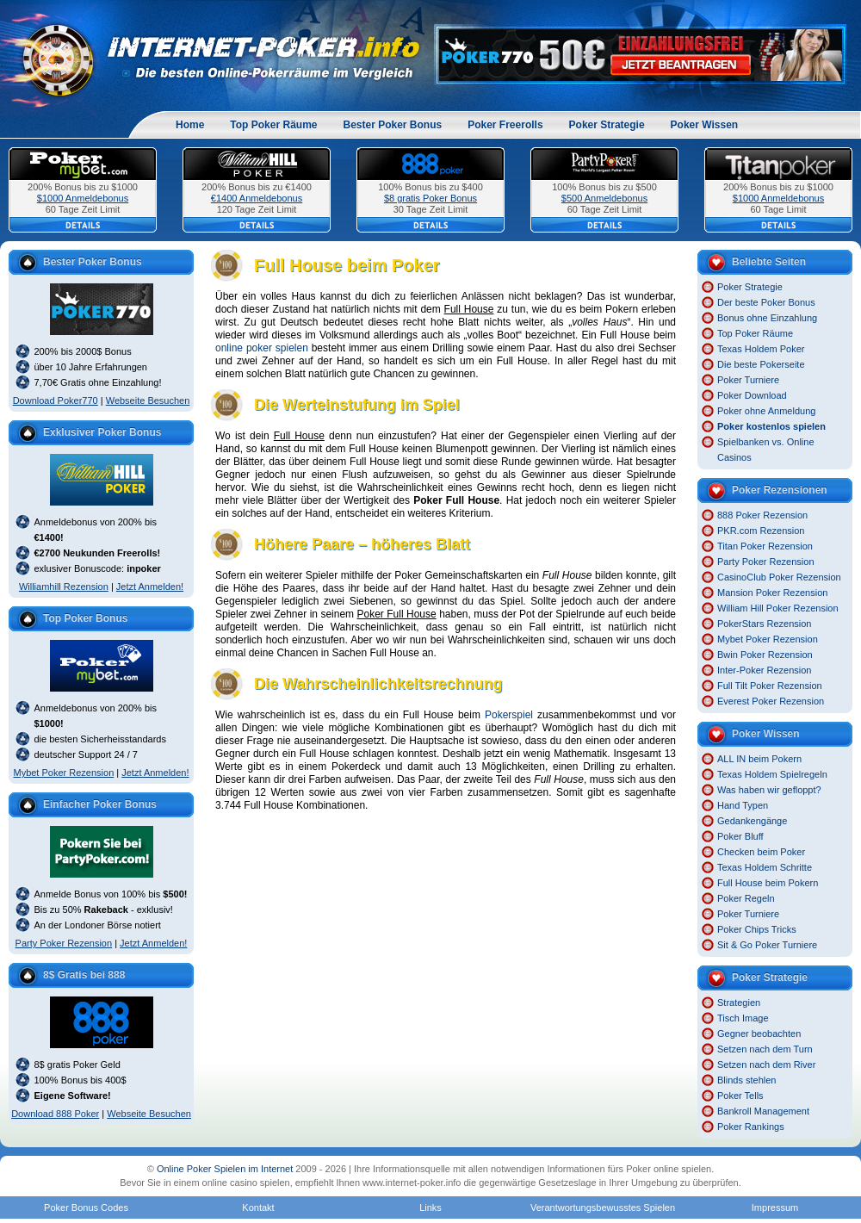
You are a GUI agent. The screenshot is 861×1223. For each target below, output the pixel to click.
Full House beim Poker (347, 265)
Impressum (775, 1207)
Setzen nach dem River (766, 1064)
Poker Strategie (607, 125)
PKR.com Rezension (761, 530)
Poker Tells (740, 1095)
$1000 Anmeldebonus (82, 198)
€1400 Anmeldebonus (256, 198)
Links (430, 1207)
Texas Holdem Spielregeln (772, 774)
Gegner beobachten (759, 1033)
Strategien (738, 1002)
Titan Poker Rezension (765, 546)
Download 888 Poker (55, 1113)
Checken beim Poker (761, 852)
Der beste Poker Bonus (766, 302)
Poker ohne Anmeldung (766, 411)
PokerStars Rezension (764, 623)
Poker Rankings (750, 1126)
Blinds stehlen (747, 1080)
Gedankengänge (752, 821)
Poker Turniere (748, 380)
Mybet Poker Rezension (63, 772)
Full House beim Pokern (767, 883)
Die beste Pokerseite (761, 364)
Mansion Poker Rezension (772, 592)
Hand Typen (742, 805)
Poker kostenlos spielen (771, 426)
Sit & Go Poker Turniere (767, 945)
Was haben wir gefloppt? (769, 790)
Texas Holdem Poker (761, 349)
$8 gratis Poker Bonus (430, 198)
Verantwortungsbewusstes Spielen (602, 1207)
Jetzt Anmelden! (149, 586)
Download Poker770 (55, 400)
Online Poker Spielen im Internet (225, 1169)
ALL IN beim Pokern (759, 759)
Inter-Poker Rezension (764, 670)
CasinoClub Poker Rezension (779, 577)
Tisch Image (743, 1018)
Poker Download (752, 395)
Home (190, 125)
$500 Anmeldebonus (604, 198)
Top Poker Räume (273, 125)
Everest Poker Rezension (770, 701)
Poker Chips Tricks (756, 929)
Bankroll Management (763, 1111)
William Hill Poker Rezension (778, 608)
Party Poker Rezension (64, 943)
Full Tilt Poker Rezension (769, 685)
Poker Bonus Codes (86, 1207)
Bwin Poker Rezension (765, 654)
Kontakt (258, 1207)
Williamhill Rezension (63, 586)
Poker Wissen (705, 125)
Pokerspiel (509, 715)
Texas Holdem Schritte (764, 867)
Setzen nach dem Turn (765, 1049)
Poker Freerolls (505, 125)
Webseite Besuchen (148, 400)
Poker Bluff (740, 836)
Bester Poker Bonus (392, 125)
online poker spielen (261, 348)
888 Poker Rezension (762, 515)
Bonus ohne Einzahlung (767, 318)
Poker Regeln (746, 898)
